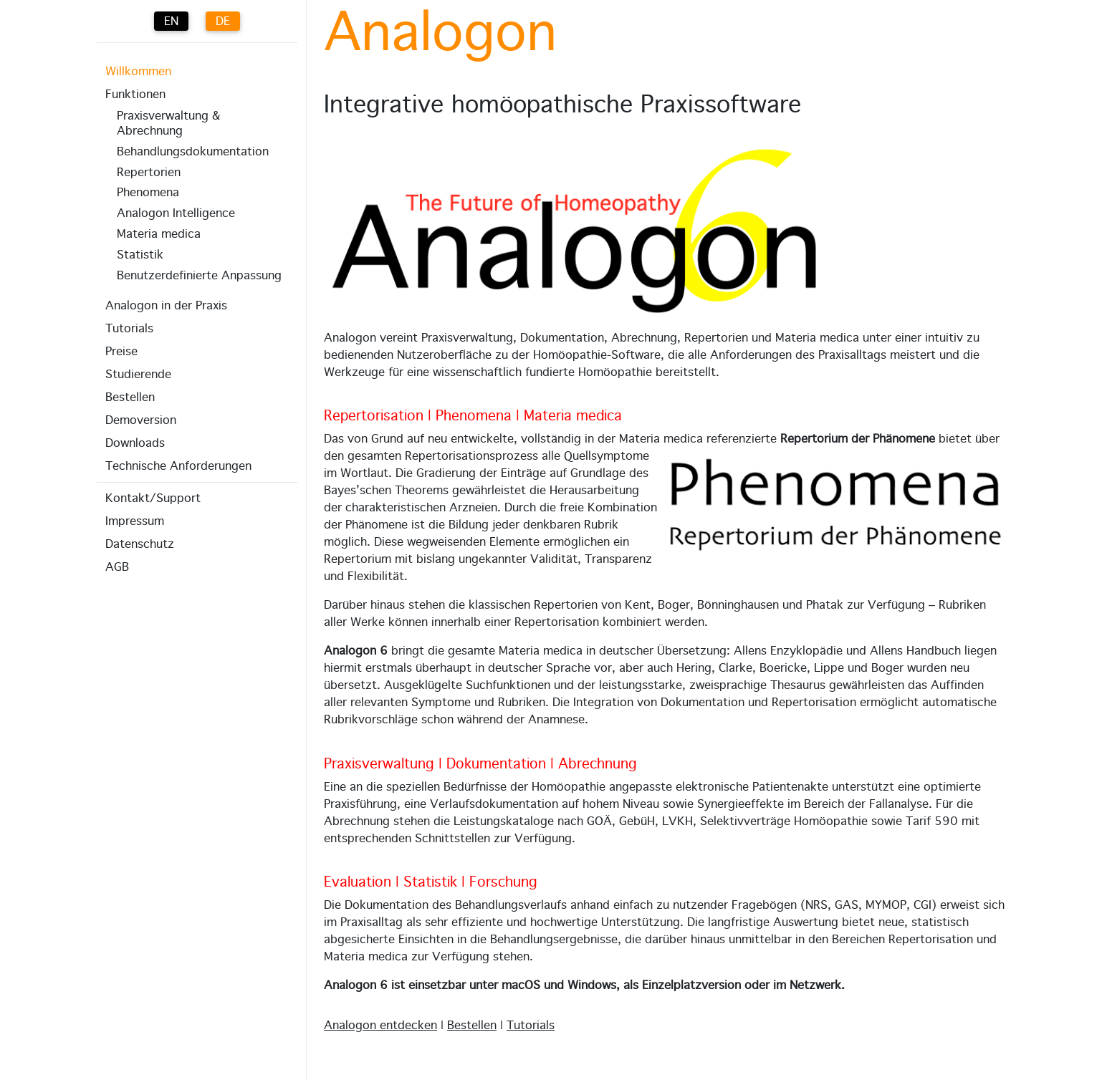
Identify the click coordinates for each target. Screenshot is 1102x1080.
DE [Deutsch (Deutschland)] (223, 21)
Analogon (440, 34)
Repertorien (149, 172)
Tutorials (129, 328)
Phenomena (148, 192)
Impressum (134, 521)
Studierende (138, 374)
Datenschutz (139, 544)
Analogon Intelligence (176, 213)
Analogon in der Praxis (166, 306)
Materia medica (159, 234)
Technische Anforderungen (178, 466)
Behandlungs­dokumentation (193, 152)
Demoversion (140, 420)
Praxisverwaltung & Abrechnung (169, 123)
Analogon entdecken (380, 1025)
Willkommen (138, 71)
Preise (121, 351)
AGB (117, 567)
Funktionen (135, 94)
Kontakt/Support (153, 498)
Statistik (140, 255)
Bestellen (130, 397)
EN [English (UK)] (171, 21)
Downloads (135, 443)
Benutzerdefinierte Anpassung (199, 275)
